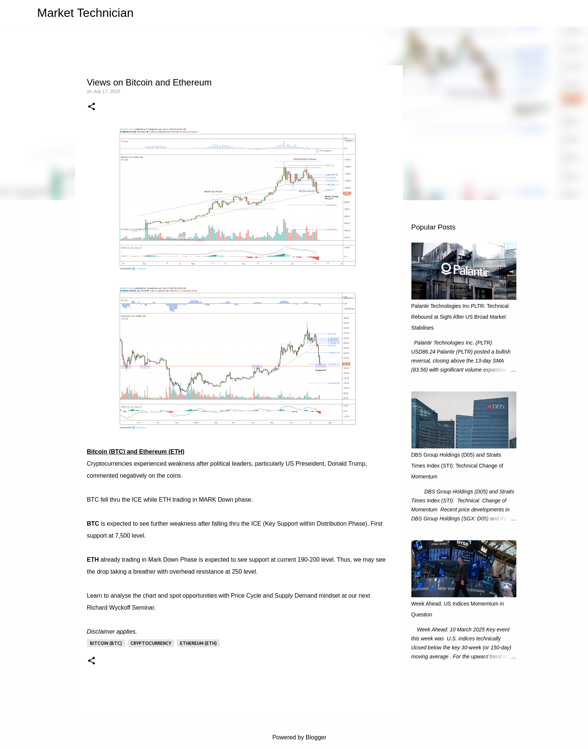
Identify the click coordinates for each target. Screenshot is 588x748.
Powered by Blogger (294, 737)
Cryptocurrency (150, 643)
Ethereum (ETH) (198, 643)
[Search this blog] (526, 13)
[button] (91, 107)
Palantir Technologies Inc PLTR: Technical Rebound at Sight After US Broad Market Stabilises (460, 317)
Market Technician (85, 12)
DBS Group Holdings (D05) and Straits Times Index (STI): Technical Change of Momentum (457, 466)
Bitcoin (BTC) (106, 643)
